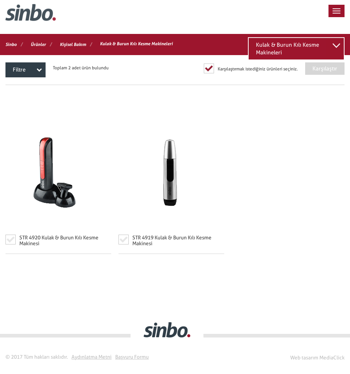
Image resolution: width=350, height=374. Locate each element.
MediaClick (332, 357)
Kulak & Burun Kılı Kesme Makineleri (287, 49)
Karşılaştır (324, 68)
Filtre (27, 69)
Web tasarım (304, 357)
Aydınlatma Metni (91, 357)
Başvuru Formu (132, 357)
